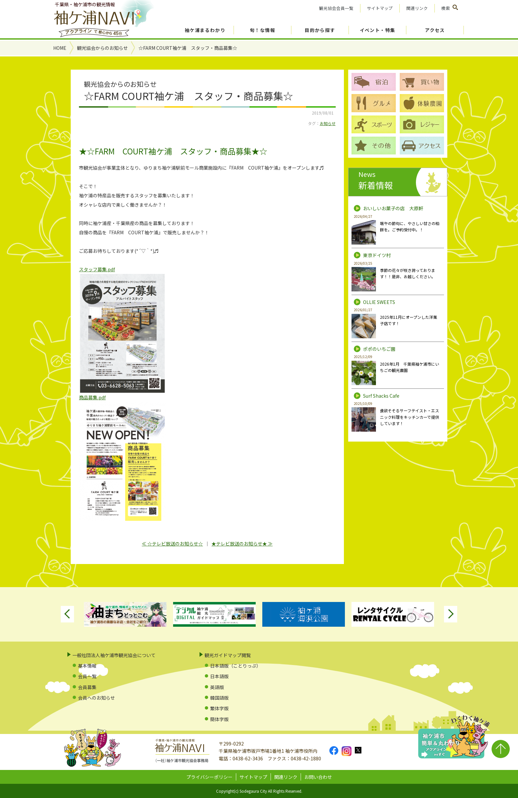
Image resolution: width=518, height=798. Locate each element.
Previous (67, 614)
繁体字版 (219, 708)
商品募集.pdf (92, 397)
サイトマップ (380, 8)
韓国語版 (219, 697)
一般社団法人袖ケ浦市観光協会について (114, 655)
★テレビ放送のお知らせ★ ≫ (242, 543)
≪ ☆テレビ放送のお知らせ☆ (172, 543)
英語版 (217, 687)
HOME (59, 48)
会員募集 (87, 687)
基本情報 (87, 665)
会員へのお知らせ (96, 697)
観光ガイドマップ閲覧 (227, 655)
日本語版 (219, 676)
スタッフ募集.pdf (97, 269)
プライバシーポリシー (209, 777)
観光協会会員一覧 (336, 8)
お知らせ (328, 123)
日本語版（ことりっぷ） (235, 665)
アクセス (435, 30)
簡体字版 (219, 719)
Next (450, 614)
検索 (445, 8)
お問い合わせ (318, 777)
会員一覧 (87, 676)
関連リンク (417, 8)
